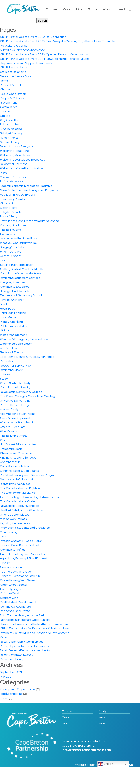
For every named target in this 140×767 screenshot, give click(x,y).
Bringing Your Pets (12, 247)
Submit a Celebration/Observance (22, 50)
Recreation (7, 361)
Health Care (8, 308)
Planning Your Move (13, 225)
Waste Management (13, 335)
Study (92, 9)
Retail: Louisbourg (11, 659)
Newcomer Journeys (13, 164)
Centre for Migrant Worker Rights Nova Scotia (29, 497)
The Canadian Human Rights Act (21, 488)
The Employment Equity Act (18, 493)
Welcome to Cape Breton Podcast (22, 168)
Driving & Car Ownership (15, 291)
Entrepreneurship (11, 449)
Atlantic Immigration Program (18, 194)
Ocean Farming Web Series (17, 580)
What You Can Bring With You (19, 243)
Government (8, 102)
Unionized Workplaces (14, 514)
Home (4, 81)
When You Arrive (10, 251)
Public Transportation (14, 326)
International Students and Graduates (25, 528)
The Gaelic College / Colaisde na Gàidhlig (27, 396)
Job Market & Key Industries (18, 444)
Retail (3, 637)
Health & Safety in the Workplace (21, 510)
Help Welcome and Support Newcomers (26, 63)
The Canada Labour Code (17, 501)
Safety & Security (11, 133)
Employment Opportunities (18, 689)
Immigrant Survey (11, 370)
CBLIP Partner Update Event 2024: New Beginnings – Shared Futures (44, 59)
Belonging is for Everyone (16, 146)
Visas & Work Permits (13, 519)
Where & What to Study (15, 383)
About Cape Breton (13, 94)
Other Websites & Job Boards (19, 471)
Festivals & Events (11, 352)
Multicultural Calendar (14, 45)
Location (6, 111)
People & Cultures (12, 98)
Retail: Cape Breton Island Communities (25, 646)
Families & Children (12, 300)
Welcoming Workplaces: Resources (22, 159)
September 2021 (11, 672)
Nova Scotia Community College (21, 392)
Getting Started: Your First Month (21, 269)
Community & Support (14, 287)
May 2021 (6, 676)
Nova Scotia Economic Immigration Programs (29, 190)
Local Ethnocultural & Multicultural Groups (27, 357)
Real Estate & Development (18, 602)
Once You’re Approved (15, 418)
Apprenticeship (10, 462)
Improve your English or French (19, 238)
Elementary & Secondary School (21, 295)
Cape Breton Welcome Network (20, 273)
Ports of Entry (8, 216)
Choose (51, 9)
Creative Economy (12, 567)
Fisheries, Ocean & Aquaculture (20, 576)
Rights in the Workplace (15, 484)
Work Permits (8, 431)
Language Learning (13, 313)
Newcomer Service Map (15, 76)
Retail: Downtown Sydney (16, 655)
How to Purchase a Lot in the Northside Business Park (34, 624)
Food (3, 304)
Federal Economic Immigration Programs (26, 186)
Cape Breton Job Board (15, 466)
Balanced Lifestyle (12, 124)
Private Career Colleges (15, 405)
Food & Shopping (11, 694)
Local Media (8, 317)
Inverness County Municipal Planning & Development (34, 633)
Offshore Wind (9, 593)
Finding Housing (10, 230)
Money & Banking (11, 322)
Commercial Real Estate (15, 606)
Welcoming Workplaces (15, 155)
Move (66, 9)
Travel (4, 698)
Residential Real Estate (15, 611)
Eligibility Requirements (15, 523)
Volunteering (8, 532)
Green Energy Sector (13, 585)
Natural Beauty (10, 142)
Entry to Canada (10, 212)
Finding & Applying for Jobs (18, 457)
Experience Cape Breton (16, 344)
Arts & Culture (9, 348)
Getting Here (8, 208)
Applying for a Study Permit (17, 414)
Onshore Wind (9, 598)
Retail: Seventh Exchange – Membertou (26, 650)
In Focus (5, 374)
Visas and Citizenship (14, 177)
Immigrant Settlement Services (20, 278)
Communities (8, 107)
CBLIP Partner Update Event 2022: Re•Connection (33, 37)
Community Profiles (12, 550)
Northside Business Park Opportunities (25, 620)
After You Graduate (13, 427)
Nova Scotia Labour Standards (19, 506)
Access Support (10, 256)
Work (106, 9)
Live (79, 9)
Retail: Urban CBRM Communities (21, 642)
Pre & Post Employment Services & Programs (28, 475)
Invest (120, 9)
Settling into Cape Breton (16, 265)
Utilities (4, 330)
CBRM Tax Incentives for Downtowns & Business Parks (35, 628)
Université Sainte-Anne (15, 400)
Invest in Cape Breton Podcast (19, 545)
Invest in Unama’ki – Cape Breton (21, 541)
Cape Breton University (15, 387)
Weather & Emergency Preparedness (24, 339)
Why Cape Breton (11, 120)
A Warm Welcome (11, 129)
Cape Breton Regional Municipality (22, 554)
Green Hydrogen (11, 589)
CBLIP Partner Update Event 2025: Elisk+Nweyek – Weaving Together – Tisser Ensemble (57, 41)
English (105, 764)
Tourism (5, 563)
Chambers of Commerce (16, 453)
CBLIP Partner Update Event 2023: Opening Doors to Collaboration (44, 54)
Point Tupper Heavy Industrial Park (22, 615)
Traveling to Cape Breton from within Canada (29, 221)
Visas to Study (9, 409)
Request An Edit (10, 85)
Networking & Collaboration (18, 479)
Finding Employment (13, 436)
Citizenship (7, 203)
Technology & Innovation (16, 571)
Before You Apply (11, 181)
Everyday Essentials (13, 282)
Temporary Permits (12, 199)
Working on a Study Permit (17, 422)
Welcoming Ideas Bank (14, 151)
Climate (5, 116)
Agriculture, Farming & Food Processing (25, 558)
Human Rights (9, 138)
